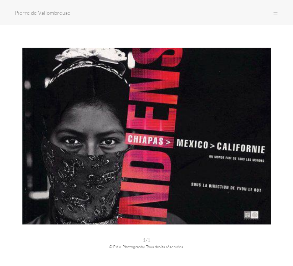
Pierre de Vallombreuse (42, 12)
